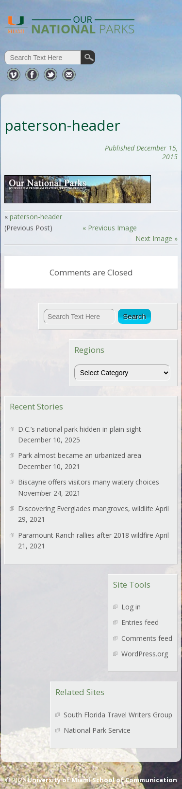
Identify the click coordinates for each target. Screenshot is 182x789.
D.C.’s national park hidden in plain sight (79, 429)
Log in (131, 606)
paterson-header (36, 216)
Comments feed (146, 638)
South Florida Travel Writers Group (118, 714)
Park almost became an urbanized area (79, 455)
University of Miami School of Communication (102, 779)
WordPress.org (144, 653)
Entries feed (140, 622)
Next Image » (156, 238)
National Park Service (97, 730)
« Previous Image (110, 227)
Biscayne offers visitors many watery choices (88, 481)
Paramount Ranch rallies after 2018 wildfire (85, 535)
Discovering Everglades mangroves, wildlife (85, 508)
